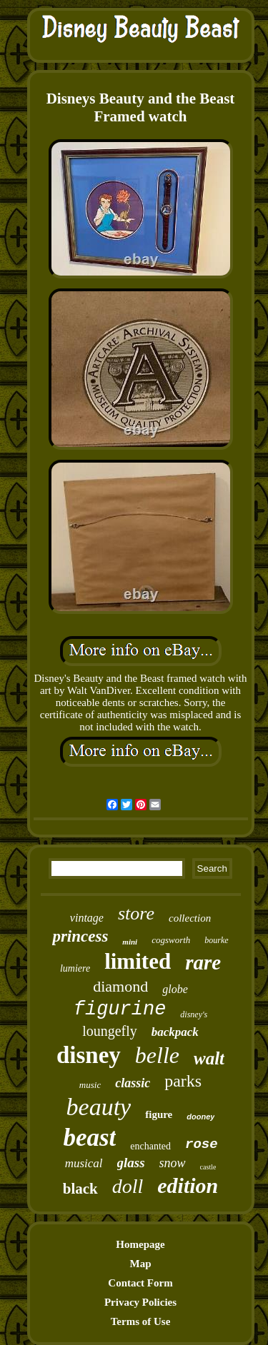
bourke (216, 940)
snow (172, 1163)
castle (208, 1167)
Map (141, 1263)
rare (203, 962)
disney (88, 1055)
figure (158, 1114)
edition (187, 1185)
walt (209, 1058)
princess (80, 936)
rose (201, 1144)
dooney (200, 1116)
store (136, 913)
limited (137, 961)
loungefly (109, 1031)
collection (190, 918)
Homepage (140, 1244)
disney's (193, 1014)
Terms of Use (141, 1321)
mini (129, 941)
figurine (120, 1009)
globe (175, 989)
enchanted (150, 1146)
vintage (87, 918)
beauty (98, 1107)
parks (183, 1081)
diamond (120, 986)
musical (84, 1163)
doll (128, 1186)
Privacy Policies (140, 1302)
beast (89, 1138)
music (90, 1084)
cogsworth (171, 940)
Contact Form (140, 1283)
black (80, 1188)
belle (157, 1055)
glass (131, 1162)
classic (132, 1083)
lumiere (75, 968)
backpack (175, 1032)
